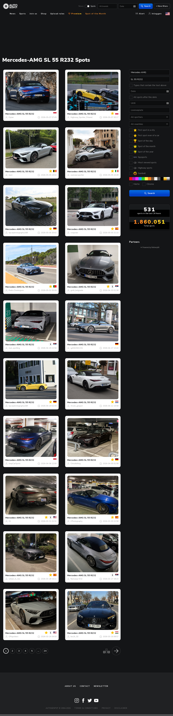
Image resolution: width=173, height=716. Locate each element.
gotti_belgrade (77, 290)
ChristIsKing (76, 463)
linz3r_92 (74, 636)
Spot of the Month (95, 13)
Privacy (106, 708)
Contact (85, 686)
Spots (92, 6)
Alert (140, 13)
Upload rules (57, 13)
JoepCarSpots (14, 463)
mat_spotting (14, 348)
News (80, 6)
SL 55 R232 (28, 113)
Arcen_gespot (77, 406)
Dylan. (11, 117)
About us (70, 686)
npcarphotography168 (18, 232)
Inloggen (155, 13)
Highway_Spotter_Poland (81, 117)
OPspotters (13, 636)
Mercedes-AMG (13, 113)
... (38, 650)
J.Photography (76, 521)
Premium (74, 13)
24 (45, 650)
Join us (33, 13)
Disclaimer (120, 708)
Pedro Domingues (16, 290)
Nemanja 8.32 (76, 579)
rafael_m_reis (14, 579)
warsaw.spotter (77, 175)
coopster (74, 232)
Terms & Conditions (86, 708)
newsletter (101, 686)
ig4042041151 (77, 348)
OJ (10, 521)
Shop (43, 13)
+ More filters (162, 6)
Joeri (10, 175)
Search (145, 6)
